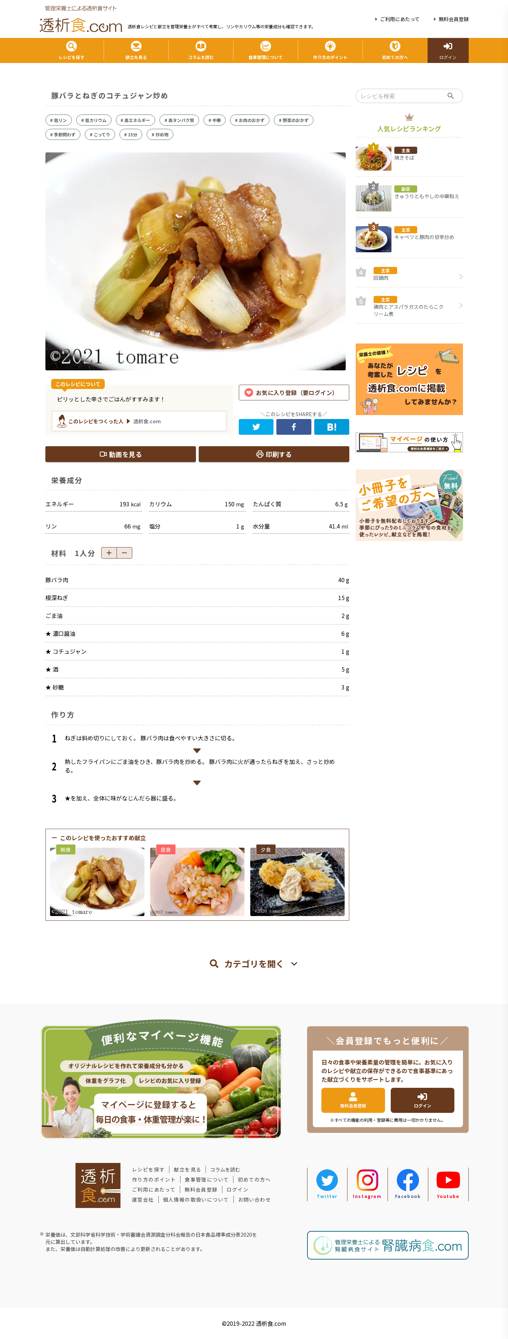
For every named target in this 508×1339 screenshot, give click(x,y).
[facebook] (293, 427)
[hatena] (331, 427)
